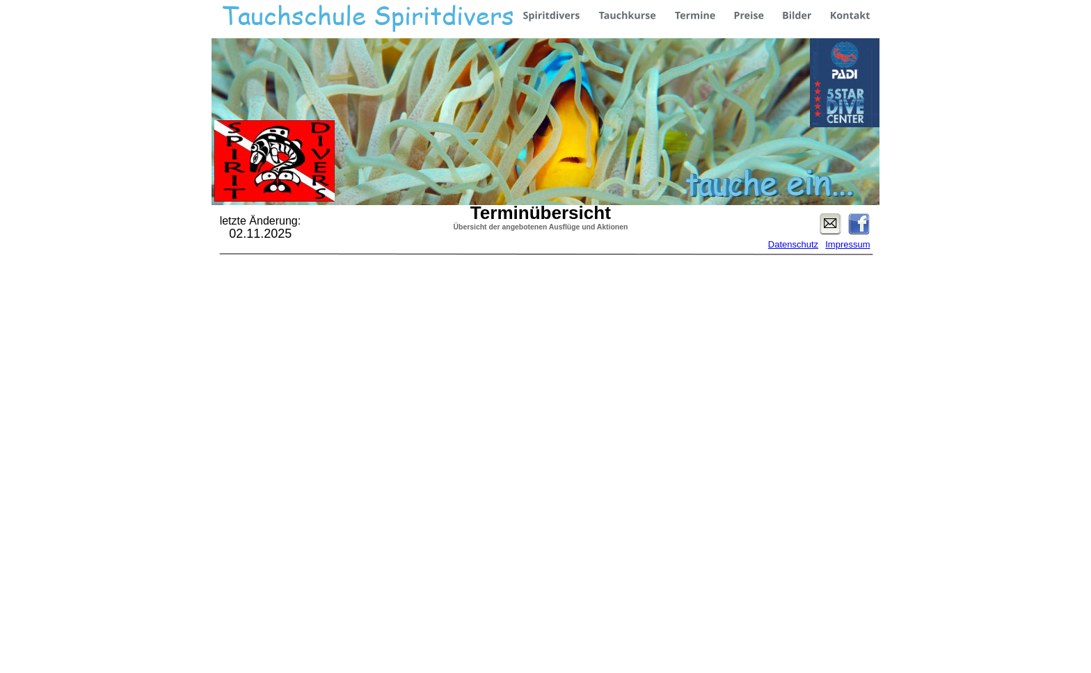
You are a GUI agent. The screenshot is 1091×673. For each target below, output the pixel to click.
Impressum (847, 244)
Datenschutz (793, 244)
